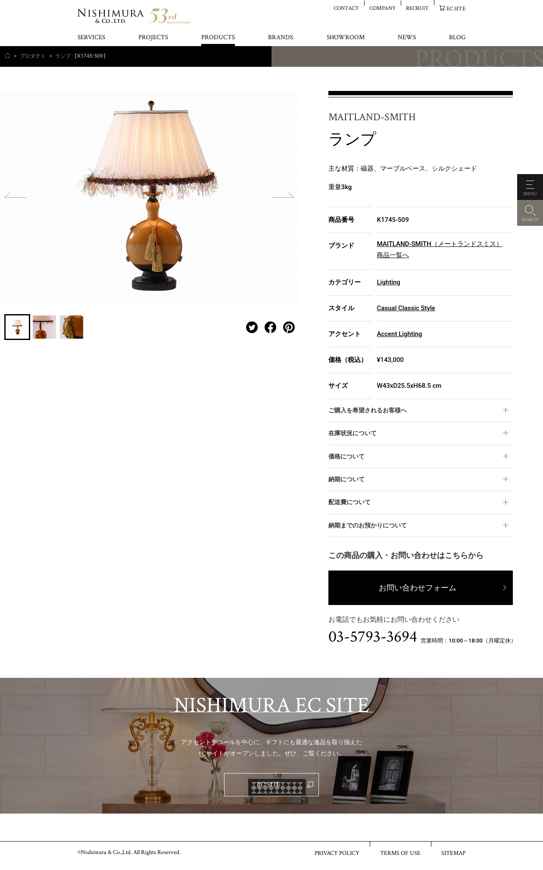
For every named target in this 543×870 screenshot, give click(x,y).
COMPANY (382, 8)
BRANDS (280, 37)
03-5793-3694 (372, 637)
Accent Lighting (399, 334)
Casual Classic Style (406, 308)
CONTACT (346, 8)
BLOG (457, 37)
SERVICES (91, 37)
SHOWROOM (346, 37)
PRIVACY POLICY (337, 852)
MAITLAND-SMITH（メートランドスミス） (439, 244)
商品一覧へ (393, 255)
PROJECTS (153, 37)
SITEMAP (453, 852)
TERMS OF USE (400, 852)
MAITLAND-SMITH (372, 117)
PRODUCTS (218, 37)
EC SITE (455, 8)
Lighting (388, 282)
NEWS (407, 37)
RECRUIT (417, 8)
